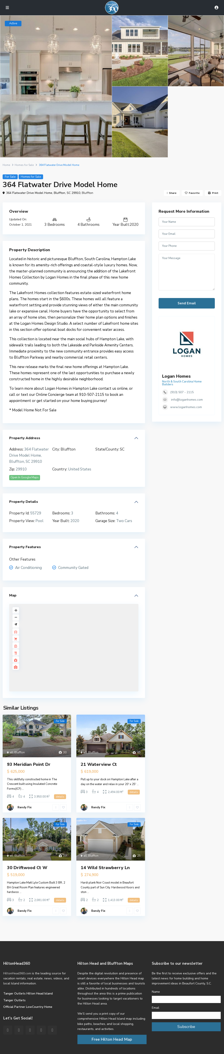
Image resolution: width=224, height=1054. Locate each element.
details (60, 796)
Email (155, 1008)
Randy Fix (25, 807)
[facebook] (7, 1030)
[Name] (186, 999)
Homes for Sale (24, 165)
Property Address (24, 438)
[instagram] (52, 1030)
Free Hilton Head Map (112, 1039)
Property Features (25, 547)
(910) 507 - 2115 (182, 392)
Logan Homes (176, 376)
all (11, 752)
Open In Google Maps (24, 477)
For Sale (10, 177)
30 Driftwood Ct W (27, 868)
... (23, 789)
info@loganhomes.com (187, 400)
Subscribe (186, 1026)
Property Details (23, 501)
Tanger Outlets (14, 1000)
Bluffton (87, 193)
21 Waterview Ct (99, 764)
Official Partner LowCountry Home (27, 1007)
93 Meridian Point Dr (29, 764)
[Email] (186, 1015)
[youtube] (41, 1030)
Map (12, 595)
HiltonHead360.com (17, 973)
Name (156, 992)
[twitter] (18, 1030)
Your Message (187, 272)
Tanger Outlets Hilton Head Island (28, 993)
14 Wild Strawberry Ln (105, 868)
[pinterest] (30, 1030)
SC (122, 449)
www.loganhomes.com (186, 407)
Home (6, 165)
